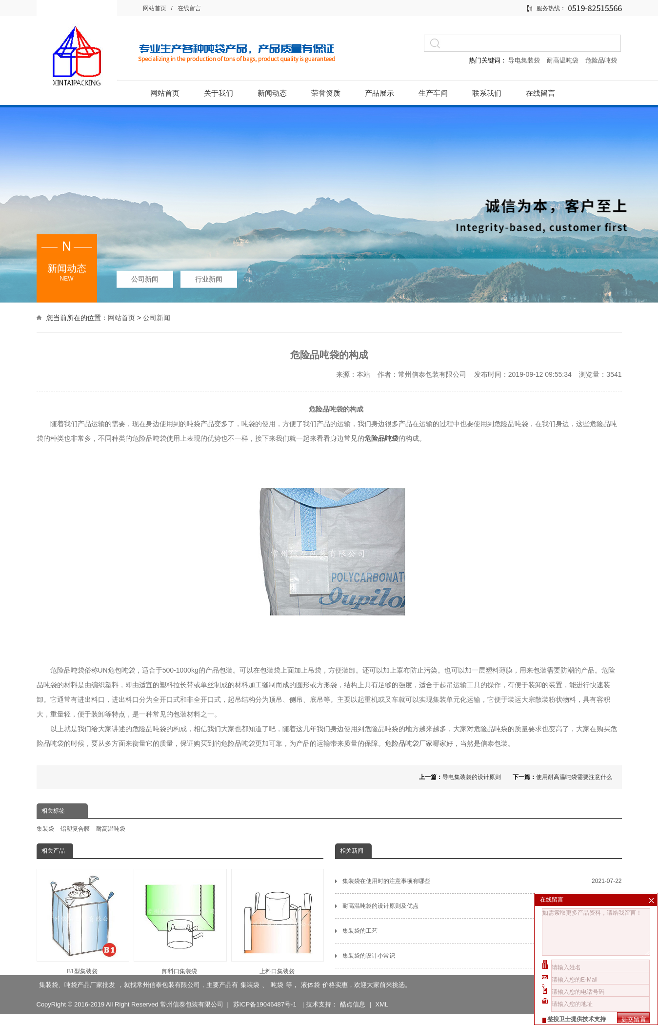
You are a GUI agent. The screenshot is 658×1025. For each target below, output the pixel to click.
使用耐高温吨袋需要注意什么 (574, 777)
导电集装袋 (524, 60)
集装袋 (45, 828)
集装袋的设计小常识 (482, 955)
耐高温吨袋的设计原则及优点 (482, 906)
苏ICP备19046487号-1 (266, 992)
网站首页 (154, 8)
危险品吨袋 (601, 60)
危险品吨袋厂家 (409, 743)
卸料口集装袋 (179, 922)
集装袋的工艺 (482, 931)
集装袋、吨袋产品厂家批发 (77, 972)
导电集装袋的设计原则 (471, 777)
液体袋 (310, 972)
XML (381, 992)
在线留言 (189, 8)
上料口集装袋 (277, 922)
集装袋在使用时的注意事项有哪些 (482, 881)
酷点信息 (352, 992)
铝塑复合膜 (75, 828)
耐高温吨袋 (563, 60)
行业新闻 (208, 276)
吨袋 (277, 972)
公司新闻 (145, 276)
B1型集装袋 (82, 922)
